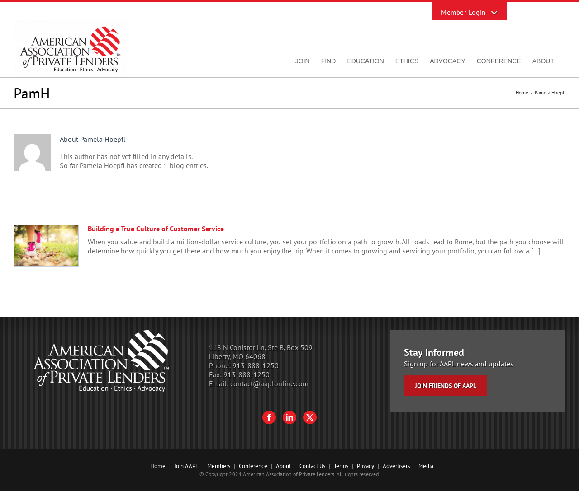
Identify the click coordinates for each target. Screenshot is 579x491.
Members (218, 466)
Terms (341, 466)
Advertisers (396, 466)
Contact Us (312, 466)
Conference (253, 466)
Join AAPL (186, 466)
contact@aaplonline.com (269, 383)
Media (425, 466)
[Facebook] (269, 417)
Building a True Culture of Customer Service (156, 228)
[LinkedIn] (289, 417)
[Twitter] (310, 417)
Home (158, 466)
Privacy (365, 466)
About (283, 466)
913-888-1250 (256, 365)
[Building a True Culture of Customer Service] (46, 246)
